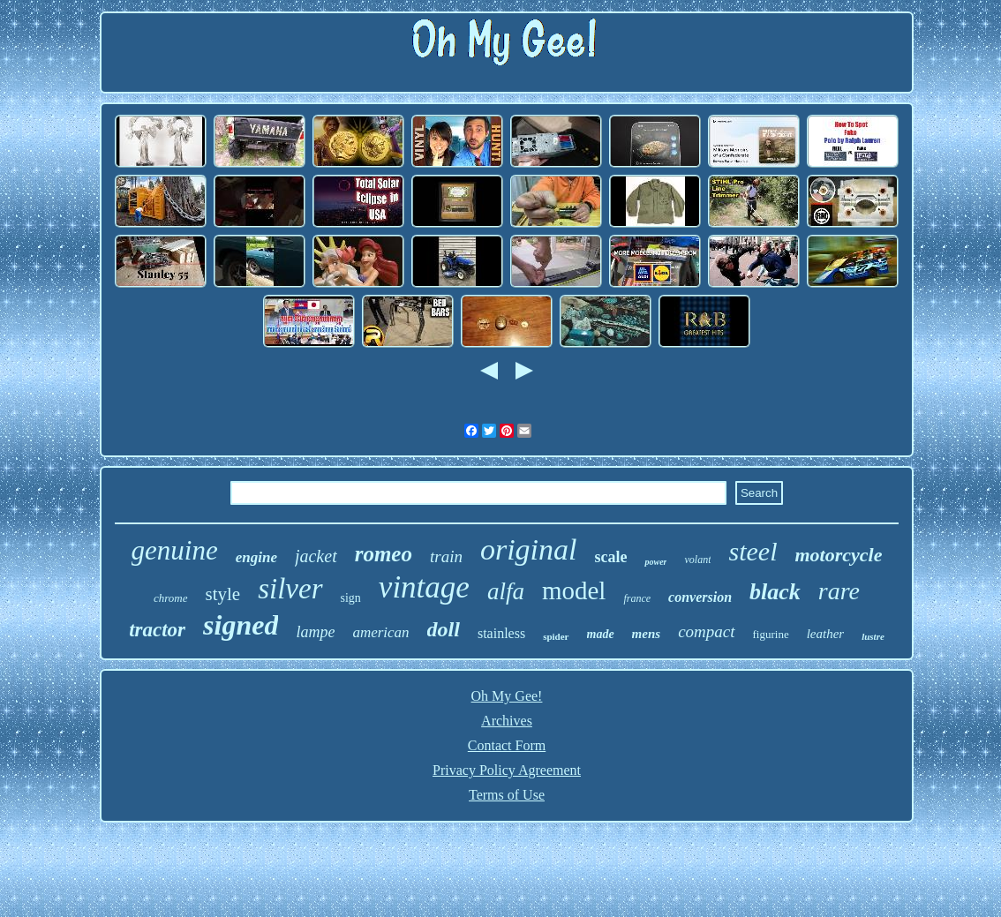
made (600, 634)
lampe (315, 632)
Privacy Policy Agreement (507, 770)
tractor (157, 630)
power (655, 562)
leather (826, 634)
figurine (771, 634)
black (775, 592)
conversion (700, 597)
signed (240, 625)
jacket (316, 556)
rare (839, 591)
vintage (424, 587)
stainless (501, 633)
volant (697, 559)
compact (706, 631)
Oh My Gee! (507, 695)
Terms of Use (507, 794)
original (528, 549)
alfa (505, 591)
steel (752, 551)
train (446, 556)
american (380, 632)
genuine (175, 550)
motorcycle (838, 555)
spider (555, 636)
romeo (383, 554)
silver (290, 589)
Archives (506, 720)
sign (351, 598)
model (574, 590)
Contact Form (507, 745)
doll (443, 629)
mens (646, 634)
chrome (171, 598)
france (637, 598)
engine (256, 557)
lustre (873, 636)
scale (611, 557)
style (223, 594)
